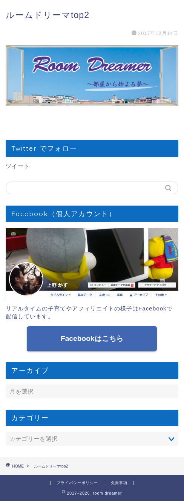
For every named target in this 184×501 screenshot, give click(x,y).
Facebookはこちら (92, 338)
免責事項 (119, 483)
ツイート (18, 166)
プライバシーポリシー (77, 483)
